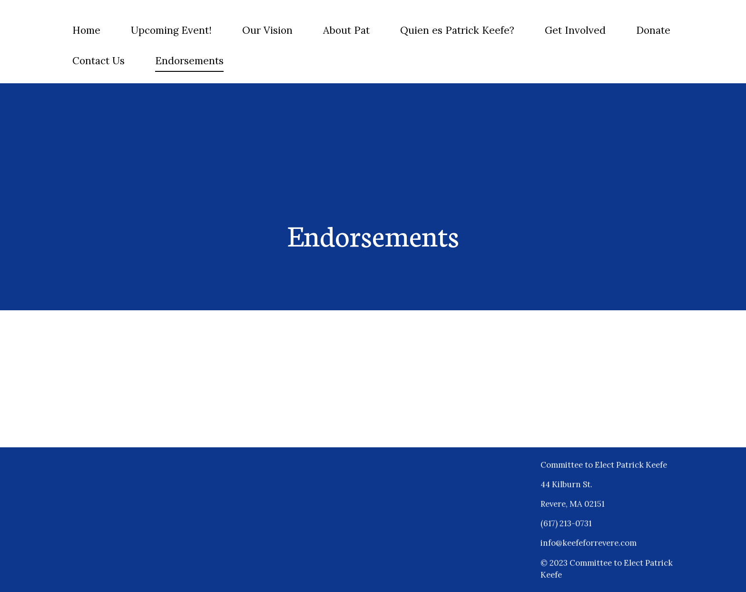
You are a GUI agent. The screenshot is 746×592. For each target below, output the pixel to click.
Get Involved (575, 30)
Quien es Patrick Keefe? (457, 30)
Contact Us (98, 60)
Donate (653, 30)
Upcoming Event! (171, 30)
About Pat (346, 30)
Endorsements (189, 60)
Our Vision (267, 30)
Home (86, 30)
